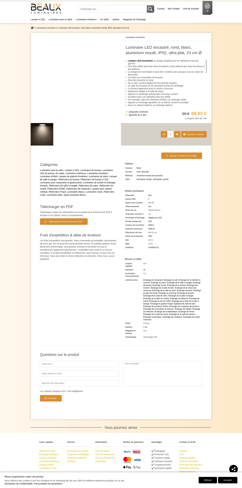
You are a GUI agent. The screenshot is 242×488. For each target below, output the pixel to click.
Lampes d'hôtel (46, 464)
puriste (166, 179)
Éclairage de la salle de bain (162, 288)
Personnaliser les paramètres (48, 483)
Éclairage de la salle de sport (164, 290)
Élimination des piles (189, 468)
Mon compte (174, 8)
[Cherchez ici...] (113, 9)
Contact (161, 8)
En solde (104, 19)
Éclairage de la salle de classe (155, 314)
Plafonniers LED (47, 451)
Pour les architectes (104, 454)
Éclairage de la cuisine (176, 285)
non (149, 206)
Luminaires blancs (76, 192)
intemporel (141, 179)
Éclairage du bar (159, 285)
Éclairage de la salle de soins (155, 296)
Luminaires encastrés (97, 173)
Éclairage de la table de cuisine (156, 298)
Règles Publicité (187, 471)
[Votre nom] (79, 364)
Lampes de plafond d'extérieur (73, 176)
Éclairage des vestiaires (172, 317)
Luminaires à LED (47, 468)
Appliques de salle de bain (184, 304)
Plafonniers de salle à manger (63, 185)
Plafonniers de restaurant (78, 188)
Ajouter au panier (195, 134)
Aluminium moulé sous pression (150, 176)
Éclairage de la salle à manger (179, 283)
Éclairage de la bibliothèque (166, 312)
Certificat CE (153, 247)
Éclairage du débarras (179, 298)
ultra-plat (145, 172)
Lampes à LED (38, 19)
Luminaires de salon (98, 176)
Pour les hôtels (102, 451)
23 (144, 270)
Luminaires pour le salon (60, 19)
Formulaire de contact (77, 451)
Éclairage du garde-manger (161, 304)
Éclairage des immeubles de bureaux (158, 309)
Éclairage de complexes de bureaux (184, 306)
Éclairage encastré (184, 290)
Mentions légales (187, 458)
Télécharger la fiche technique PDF (65, 221)
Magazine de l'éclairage (134, 19)
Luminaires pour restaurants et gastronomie (61, 182)
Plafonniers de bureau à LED (94, 179)
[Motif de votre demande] (79, 383)
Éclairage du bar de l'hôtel (160, 301)
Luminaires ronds (94, 192)
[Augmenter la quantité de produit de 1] (177, 134)
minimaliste (157, 179)
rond (138, 172)
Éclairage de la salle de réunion (182, 314)
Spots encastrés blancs (75, 195)
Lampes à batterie (47, 458)
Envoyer (52, 398)
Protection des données (190, 464)
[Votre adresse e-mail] (79, 374)
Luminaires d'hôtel (48, 176)
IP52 (150, 236)
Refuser (208, 480)
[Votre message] (162, 373)
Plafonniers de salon (88, 185)
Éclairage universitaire (152, 317)
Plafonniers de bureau (68, 179)
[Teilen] (233, 469)
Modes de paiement (76, 458)
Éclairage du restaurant (152, 280)
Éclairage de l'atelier (183, 309)
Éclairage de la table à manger (180, 296)
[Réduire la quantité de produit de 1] (164, 134)
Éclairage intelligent (48, 454)
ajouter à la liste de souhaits (183, 155)
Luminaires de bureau (90, 170)
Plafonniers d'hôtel (56, 188)
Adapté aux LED (155, 218)
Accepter (227, 480)
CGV (181, 454)
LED (150, 221)
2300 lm (151, 229)
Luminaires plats (54, 195)
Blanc (139, 168)
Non (150, 195)
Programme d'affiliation (78, 454)
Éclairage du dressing (167, 293)
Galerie (115, 19)
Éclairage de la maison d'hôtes (155, 306)
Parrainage (100, 461)
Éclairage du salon (158, 283)
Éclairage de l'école (186, 312)
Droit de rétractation (188, 461)
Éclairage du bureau (185, 293)
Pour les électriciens (105, 458)
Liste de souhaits (191, 8)
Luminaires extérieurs (86, 19)
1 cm (145, 327)
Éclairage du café (170, 280)
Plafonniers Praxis (57, 192)
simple (149, 179)
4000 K (151, 225)
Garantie (71, 461)
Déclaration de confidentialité (18, 483)
